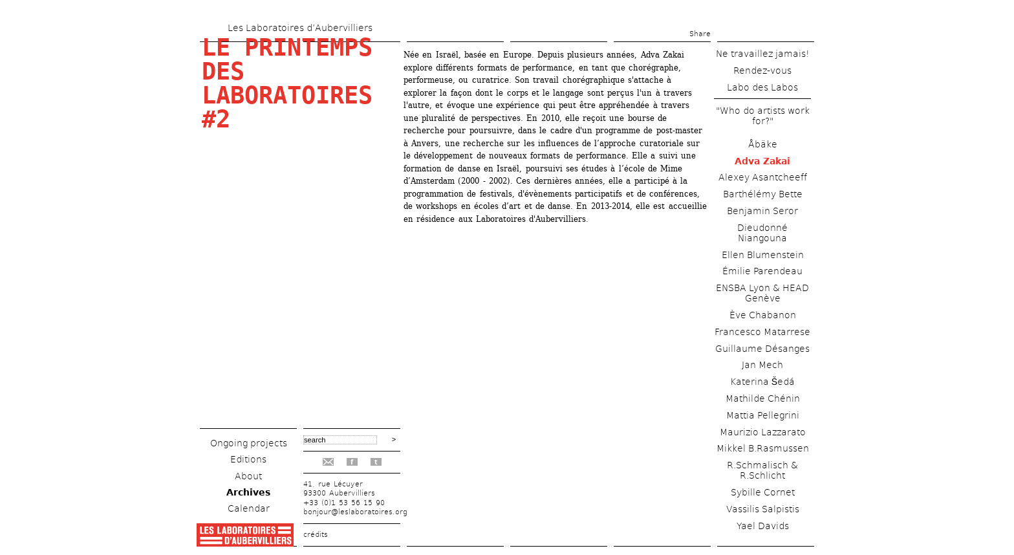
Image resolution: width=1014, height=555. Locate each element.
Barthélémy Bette (763, 194)
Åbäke (762, 144)
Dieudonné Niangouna (762, 233)
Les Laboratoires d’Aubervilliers (300, 28)
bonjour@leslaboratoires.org (355, 512)
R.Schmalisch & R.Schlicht (762, 470)
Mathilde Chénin (763, 398)
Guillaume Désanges (762, 348)
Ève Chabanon (762, 315)
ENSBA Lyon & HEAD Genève (762, 293)
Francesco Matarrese (762, 332)
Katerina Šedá (762, 381)
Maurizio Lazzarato (763, 432)
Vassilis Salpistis (762, 509)
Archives (248, 492)
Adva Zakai (762, 161)
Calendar (249, 508)
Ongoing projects (248, 443)
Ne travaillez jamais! (763, 54)
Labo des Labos (762, 87)
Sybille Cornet (763, 492)
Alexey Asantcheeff (762, 177)
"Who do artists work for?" (763, 115)
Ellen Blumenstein (763, 255)
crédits (315, 534)
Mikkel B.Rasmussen (763, 448)
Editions (248, 459)
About (248, 476)
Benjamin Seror (762, 211)
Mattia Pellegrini (762, 415)
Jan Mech (762, 365)
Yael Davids (763, 526)
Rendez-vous (762, 70)
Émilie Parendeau (762, 271)
